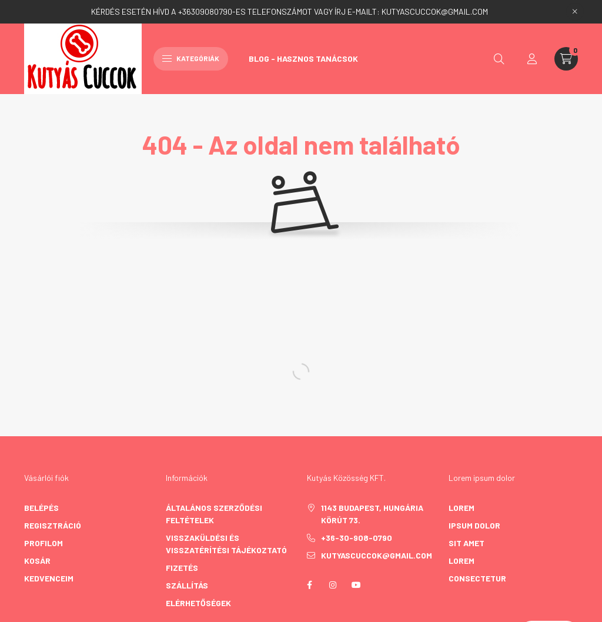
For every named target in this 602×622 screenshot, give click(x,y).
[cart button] (566, 59)
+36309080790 (205, 11)
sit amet (466, 543)
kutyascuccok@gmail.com (376, 555)
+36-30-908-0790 (356, 538)
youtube (356, 585)
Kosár (37, 561)
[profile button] (532, 59)
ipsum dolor (474, 525)
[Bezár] (575, 12)
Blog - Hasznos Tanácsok (303, 58)
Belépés (41, 508)
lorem (461, 508)
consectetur (477, 578)
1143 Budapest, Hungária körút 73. (372, 514)
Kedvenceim (48, 578)
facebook (309, 585)
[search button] (499, 59)
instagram (333, 585)
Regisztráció (52, 525)
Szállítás (187, 585)
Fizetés (182, 568)
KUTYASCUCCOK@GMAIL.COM (435, 11)
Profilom (43, 543)
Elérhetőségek (198, 603)
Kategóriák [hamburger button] (190, 58)
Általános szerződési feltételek (214, 514)
